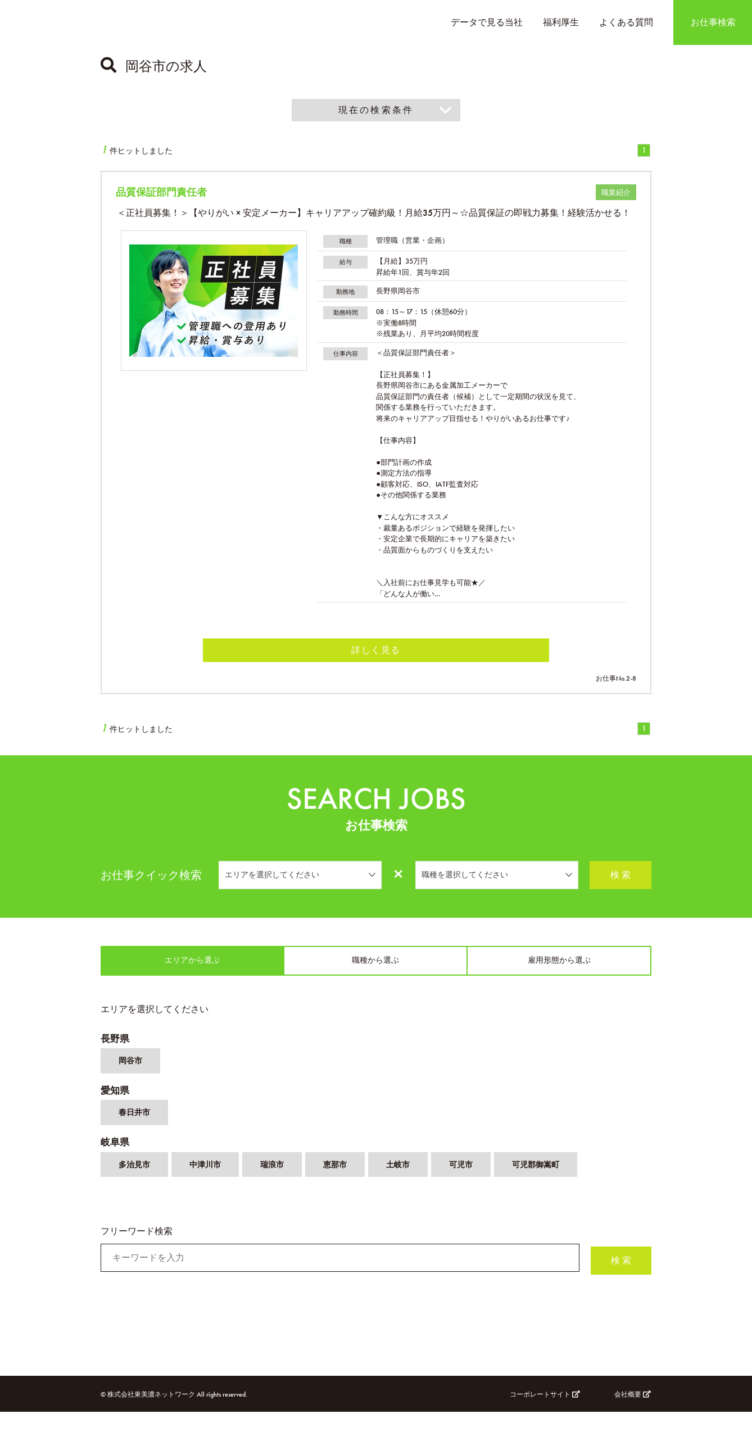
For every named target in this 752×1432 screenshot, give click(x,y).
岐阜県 (116, 1161)
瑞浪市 (282, 1187)
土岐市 (415, 1187)
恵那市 (349, 1187)
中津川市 (212, 1187)
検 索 (620, 879)
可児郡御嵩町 (561, 1187)
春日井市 (137, 1130)
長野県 (116, 1047)
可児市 (481, 1187)
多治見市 (137, 1187)
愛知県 (116, 1104)
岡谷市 (132, 1073)
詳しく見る (376, 653)
